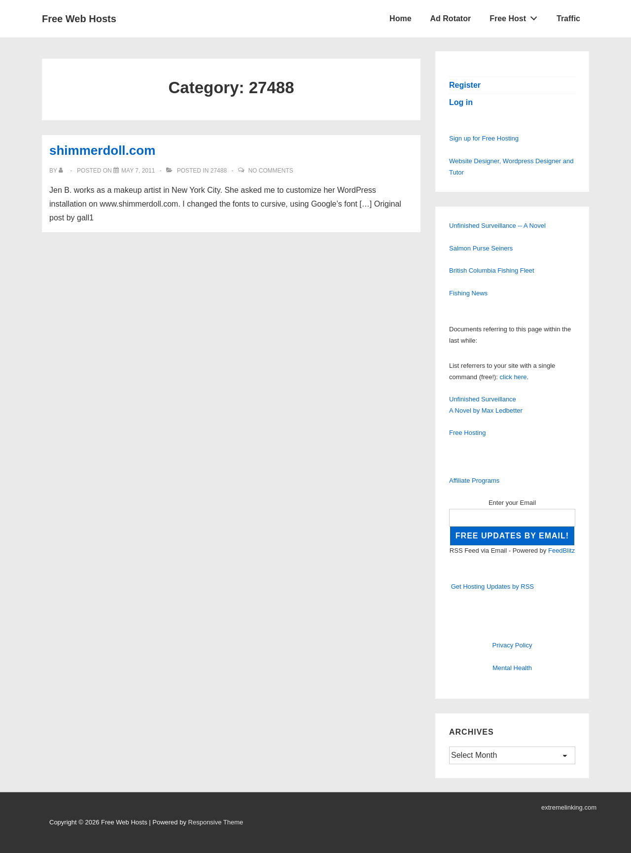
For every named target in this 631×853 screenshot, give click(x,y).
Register (465, 85)
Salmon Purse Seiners (481, 248)
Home (400, 18)
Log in (461, 102)
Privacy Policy (512, 645)
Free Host (516, 16)
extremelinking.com (568, 807)
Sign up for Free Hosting (484, 138)
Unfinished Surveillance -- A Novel (497, 225)
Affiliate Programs (474, 480)
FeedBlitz (561, 550)
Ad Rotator (450, 18)
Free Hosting (467, 432)
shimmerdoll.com (102, 150)
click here (513, 377)
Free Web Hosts (79, 18)
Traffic (568, 18)
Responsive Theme (216, 822)
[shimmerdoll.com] (138, 170)
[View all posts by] (63, 170)
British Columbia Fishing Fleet (491, 270)
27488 (218, 170)
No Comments (270, 170)
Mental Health (512, 668)
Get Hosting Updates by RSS (492, 586)
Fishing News (468, 293)
